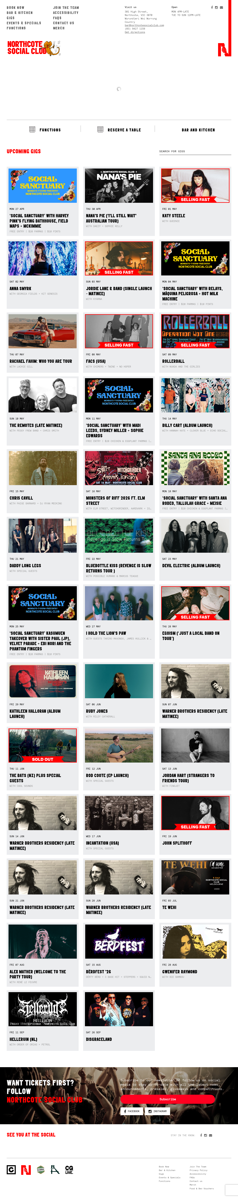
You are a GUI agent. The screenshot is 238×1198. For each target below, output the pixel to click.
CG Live (69, 1170)
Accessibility (66, 13)
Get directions (135, 32)
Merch (59, 28)
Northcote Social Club (11, 1169)
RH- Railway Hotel (55, 1169)
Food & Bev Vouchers (202, 1188)
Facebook (131, 1111)
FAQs (57, 18)
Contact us (63, 23)
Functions (16, 28)
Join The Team (66, 7)
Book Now (15, 7)
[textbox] (195, 151)
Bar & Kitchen (20, 13)
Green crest (40, 1169)
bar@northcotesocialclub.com (144, 25)
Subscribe (168, 1099)
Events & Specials (24, 23)
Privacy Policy (198, 1170)
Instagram (157, 1111)
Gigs (11, 18)
